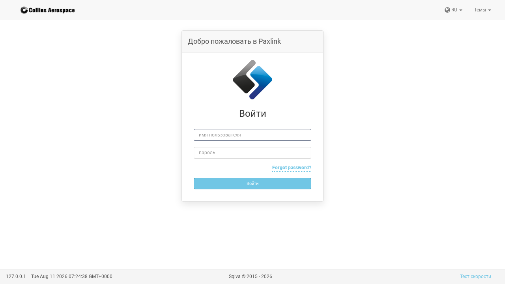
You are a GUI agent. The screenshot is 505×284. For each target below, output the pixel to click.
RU (453, 10)
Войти (252, 183)
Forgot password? (291, 167)
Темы (482, 10)
